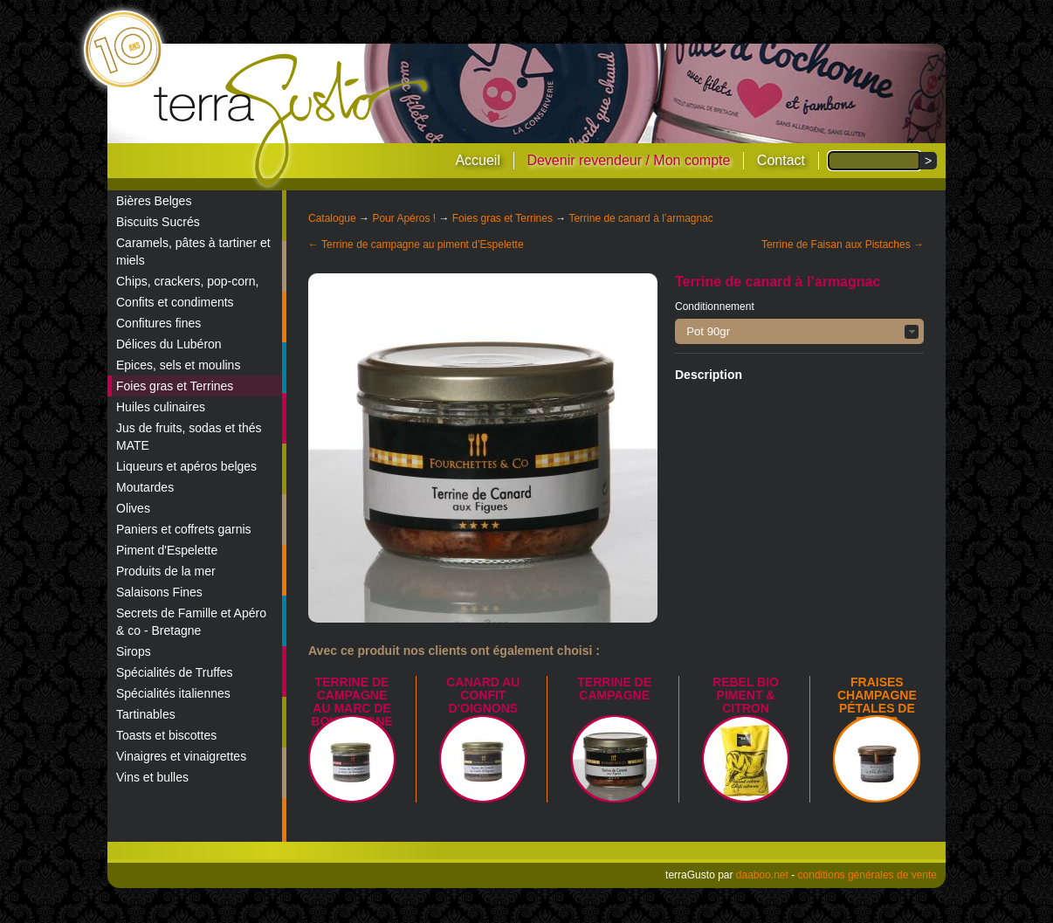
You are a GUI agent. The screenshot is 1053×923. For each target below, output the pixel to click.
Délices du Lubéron (169, 344)
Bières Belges (153, 201)
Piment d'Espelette (166, 550)
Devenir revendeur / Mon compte (628, 160)
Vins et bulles (152, 777)
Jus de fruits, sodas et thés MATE (189, 436)
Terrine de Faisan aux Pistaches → (842, 244)
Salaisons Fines (159, 592)
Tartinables (146, 714)
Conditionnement (714, 306)
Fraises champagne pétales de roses (877, 701)
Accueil (477, 160)
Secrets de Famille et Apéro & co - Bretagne (191, 621)
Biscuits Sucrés (158, 222)
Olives (133, 508)
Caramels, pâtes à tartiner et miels (193, 251)
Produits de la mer (166, 571)
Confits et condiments (175, 302)
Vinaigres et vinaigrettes (181, 756)
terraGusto (292, 120)
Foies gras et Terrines (174, 386)
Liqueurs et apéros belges (186, 466)
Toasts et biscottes (166, 735)
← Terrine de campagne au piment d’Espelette (416, 244)
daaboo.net (762, 875)
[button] (799, 331)
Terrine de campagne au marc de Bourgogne (351, 701)
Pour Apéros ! (404, 218)
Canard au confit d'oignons (483, 695)
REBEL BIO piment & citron (745, 695)
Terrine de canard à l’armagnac (640, 218)
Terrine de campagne (614, 688)
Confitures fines (158, 323)
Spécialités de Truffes (174, 672)
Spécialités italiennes (173, 693)
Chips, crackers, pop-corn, (187, 281)
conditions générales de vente (867, 875)
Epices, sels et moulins (178, 365)
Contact (781, 160)
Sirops (133, 651)
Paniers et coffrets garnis (183, 529)
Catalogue (332, 218)
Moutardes (145, 487)
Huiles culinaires (160, 407)
